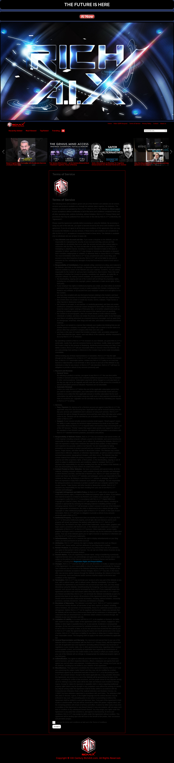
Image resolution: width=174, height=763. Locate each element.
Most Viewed (31, 131)
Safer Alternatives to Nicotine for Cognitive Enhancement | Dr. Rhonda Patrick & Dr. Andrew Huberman (109, 164)
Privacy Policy (146, 123)
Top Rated (44, 131)
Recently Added (15, 131)
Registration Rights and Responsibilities (88, 561)
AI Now (87, 16)
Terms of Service (134, 123)
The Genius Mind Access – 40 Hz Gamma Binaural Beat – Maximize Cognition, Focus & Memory (69, 164)
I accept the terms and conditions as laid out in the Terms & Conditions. (80, 722)
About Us (163, 123)
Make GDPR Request (120, 123)
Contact (155, 123)
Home (110, 123)
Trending (56, 131)
